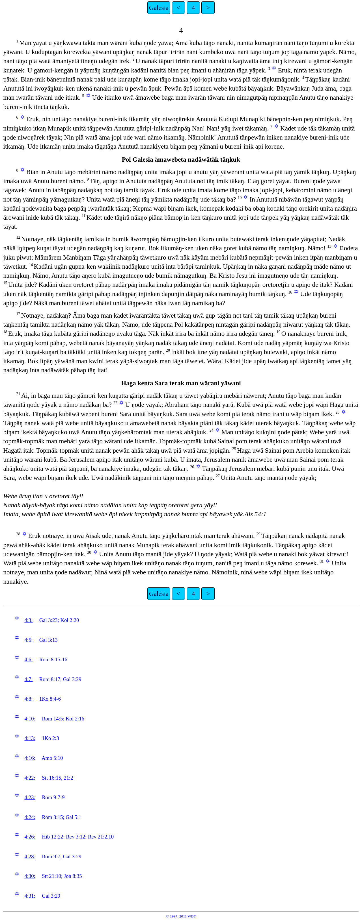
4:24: (29, 817)
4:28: (29, 856)
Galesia (159, 7)
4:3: (28, 620)
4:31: (29, 896)
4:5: (28, 640)
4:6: (28, 659)
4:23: (29, 797)
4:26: (29, 837)
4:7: (28, 679)
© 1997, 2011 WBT (181, 916)
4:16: (29, 758)
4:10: (29, 719)
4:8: (28, 699)
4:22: (29, 778)
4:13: (29, 738)
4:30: (29, 876)
